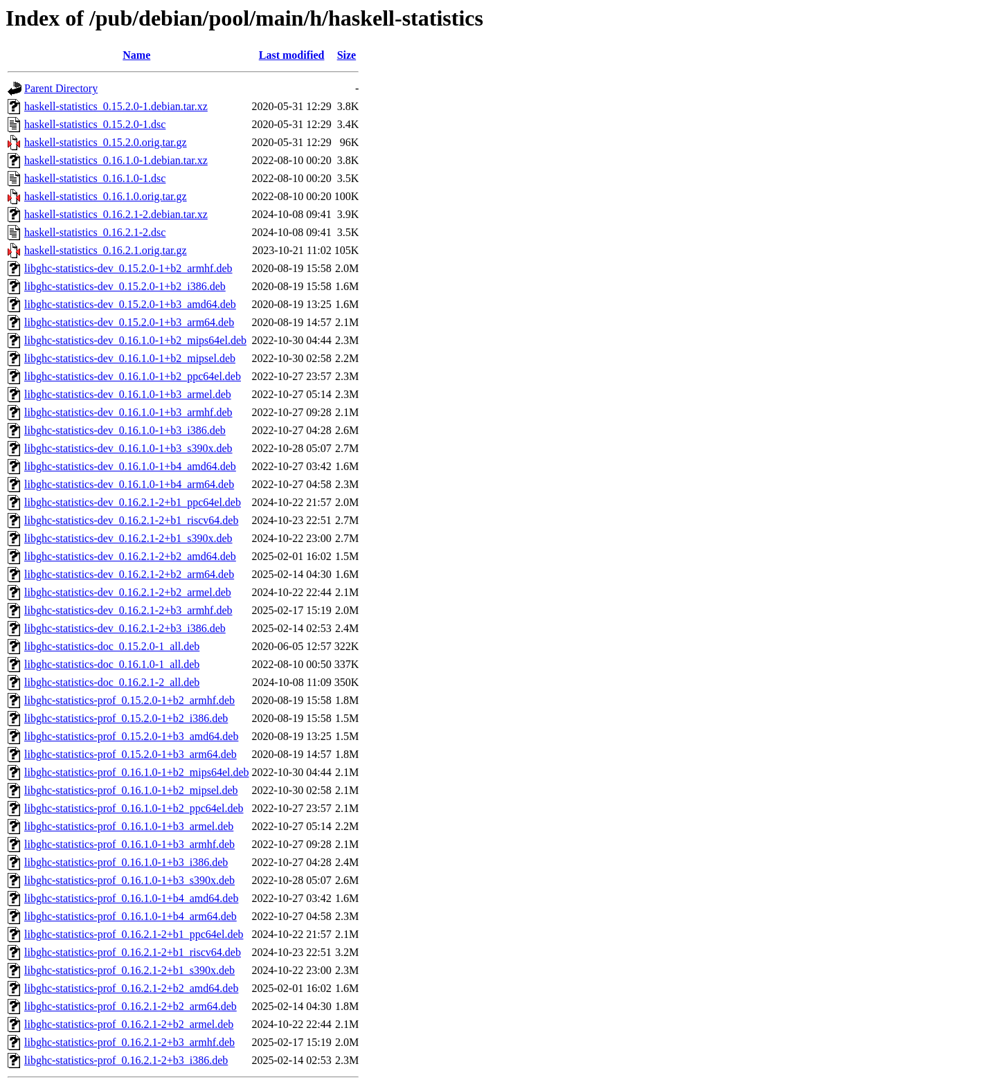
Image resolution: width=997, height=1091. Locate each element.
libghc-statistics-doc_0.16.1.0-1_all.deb (111, 664)
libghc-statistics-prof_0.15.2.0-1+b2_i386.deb (126, 718)
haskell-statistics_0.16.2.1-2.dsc (94, 232)
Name (136, 55)
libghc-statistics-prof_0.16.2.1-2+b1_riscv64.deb (132, 952)
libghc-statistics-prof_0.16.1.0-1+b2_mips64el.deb (136, 772)
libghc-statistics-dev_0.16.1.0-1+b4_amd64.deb (130, 466)
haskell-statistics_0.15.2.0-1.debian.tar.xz (116, 106)
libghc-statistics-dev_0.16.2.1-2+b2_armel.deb (127, 592)
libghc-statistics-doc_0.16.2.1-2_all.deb (111, 682)
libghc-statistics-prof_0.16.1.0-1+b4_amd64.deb (131, 898)
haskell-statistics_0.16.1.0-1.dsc (94, 178)
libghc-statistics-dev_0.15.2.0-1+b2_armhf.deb (128, 268)
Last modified (292, 55)
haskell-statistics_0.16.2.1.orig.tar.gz (105, 250)
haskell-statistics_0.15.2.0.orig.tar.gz (105, 142)
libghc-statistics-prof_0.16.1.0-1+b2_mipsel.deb (131, 790)
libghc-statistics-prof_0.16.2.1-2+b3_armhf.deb (129, 1042)
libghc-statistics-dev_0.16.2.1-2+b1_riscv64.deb (131, 520)
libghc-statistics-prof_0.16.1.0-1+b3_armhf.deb (129, 844)
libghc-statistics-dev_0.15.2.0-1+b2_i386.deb (125, 286)
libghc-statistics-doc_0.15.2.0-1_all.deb (111, 646)
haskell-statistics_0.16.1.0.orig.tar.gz (105, 196)
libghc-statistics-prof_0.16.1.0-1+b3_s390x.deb (129, 880)
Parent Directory (61, 88)
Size (347, 55)
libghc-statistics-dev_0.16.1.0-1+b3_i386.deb (125, 430)
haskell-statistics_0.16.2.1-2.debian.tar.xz (116, 214)
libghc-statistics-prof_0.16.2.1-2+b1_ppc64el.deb (134, 934)
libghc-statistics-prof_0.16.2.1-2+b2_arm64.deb (130, 1006)
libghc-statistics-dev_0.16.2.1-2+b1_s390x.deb (128, 538)
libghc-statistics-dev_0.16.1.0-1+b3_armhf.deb (128, 412)
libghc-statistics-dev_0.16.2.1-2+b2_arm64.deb (129, 574)
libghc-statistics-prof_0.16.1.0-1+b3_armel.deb (128, 826)
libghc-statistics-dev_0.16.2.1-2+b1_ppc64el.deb (132, 502)
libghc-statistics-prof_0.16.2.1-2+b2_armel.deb (128, 1024)
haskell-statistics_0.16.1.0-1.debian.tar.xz (116, 160)
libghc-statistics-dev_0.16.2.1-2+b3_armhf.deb (128, 610)
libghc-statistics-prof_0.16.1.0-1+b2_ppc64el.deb (134, 808)
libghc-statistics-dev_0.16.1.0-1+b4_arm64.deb (129, 484)
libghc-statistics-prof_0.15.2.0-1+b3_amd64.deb (131, 736)
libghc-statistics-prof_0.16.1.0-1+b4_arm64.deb (130, 916)
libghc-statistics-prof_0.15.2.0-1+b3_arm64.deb (130, 754)
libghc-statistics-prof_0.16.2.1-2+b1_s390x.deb (129, 970)
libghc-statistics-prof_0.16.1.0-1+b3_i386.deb (126, 862)
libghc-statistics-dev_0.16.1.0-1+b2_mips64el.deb (135, 340)
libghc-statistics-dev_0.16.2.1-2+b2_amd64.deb (130, 556)
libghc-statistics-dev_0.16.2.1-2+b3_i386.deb (125, 628)
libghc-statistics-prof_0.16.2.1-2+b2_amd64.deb (131, 988)
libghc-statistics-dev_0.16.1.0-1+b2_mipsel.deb (129, 358)
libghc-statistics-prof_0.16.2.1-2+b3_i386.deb (126, 1060)
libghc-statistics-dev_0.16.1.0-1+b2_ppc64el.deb (132, 376)
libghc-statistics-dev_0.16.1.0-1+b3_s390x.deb (128, 448)
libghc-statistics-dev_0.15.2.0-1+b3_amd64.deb (130, 304)
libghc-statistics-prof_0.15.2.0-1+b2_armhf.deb (129, 700)
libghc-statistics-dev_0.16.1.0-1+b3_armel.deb (127, 394)
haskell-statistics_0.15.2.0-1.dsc (94, 124)
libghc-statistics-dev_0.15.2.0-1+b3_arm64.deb (129, 322)
